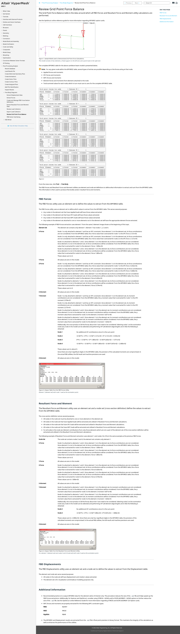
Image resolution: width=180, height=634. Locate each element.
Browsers (6, 27)
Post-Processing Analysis (10, 66)
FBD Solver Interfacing (13, 117)
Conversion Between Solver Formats (14, 60)
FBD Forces (163, 13)
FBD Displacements (165, 18)
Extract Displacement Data (14, 95)
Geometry (6, 33)
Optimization (7, 58)
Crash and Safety (8, 47)
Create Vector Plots (10, 79)
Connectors (6, 38)
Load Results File (10, 71)
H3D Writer (8, 120)
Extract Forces (11, 98)
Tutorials (5, 16)
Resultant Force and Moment (168, 15)
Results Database (10, 68)
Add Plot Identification (11, 87)
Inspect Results (9, 90)
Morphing (6, 55)
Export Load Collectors (13, 112)
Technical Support (118, 631)
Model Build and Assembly (11, 41)
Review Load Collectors (14, 109)
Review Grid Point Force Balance (16, 114)
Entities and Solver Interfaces (11, 22)
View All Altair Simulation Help (19, 126)
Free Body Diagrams (11, 92)
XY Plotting (6, 63)
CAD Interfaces (7, 25)
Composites (6, 49)
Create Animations (10, 76)
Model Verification (8, 44)
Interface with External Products (12, 19)
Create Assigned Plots (11, 84)
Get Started (6, 14)
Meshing (5, 36)
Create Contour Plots (11, 82)
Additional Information (167, 21)
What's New (6, 11)
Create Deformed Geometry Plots (15, 74)
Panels (5, 30)
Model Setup (7, 52)
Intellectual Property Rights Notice (101, 631)
